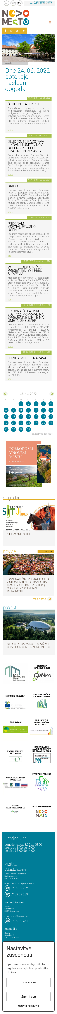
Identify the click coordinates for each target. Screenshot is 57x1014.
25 (43, 422)
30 (28, 429)
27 (6, 429)
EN (20, 3)
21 (13, 422)
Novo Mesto (22, 17)
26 (51, 422)
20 (6, 422)
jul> (51, 393)
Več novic (39, 599)
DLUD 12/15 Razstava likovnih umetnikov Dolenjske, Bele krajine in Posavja (26, 146)
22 (21, 422)
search (6, 3)
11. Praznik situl (19, 534)
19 (51, 416)
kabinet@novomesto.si (19, 916)
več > (10, 130)
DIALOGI (14, 186)
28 (13, 429)
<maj (5, 393)
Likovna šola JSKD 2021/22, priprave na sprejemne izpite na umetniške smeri (26, 316)
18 (43, 416)
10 (36, 410)
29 (21, 429)
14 (13, 416)
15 (21, 416)
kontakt (13, 3)
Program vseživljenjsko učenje (22, 227)
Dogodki (8, 63)
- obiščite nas (40, 3)
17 (36, 416)
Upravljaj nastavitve (28, 1005)
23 (28, 422)
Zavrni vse (28, 996)
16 (28, 416)
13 (6, 416)
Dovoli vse (28, 982)
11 (43, 410)
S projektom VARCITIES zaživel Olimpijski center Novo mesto (28, 645)
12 (51, 410)
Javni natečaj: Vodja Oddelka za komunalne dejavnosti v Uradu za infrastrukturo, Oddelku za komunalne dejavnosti (28, 585)
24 (36, 422)
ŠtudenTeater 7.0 (23, 104)
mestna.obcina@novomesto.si (22, 883)
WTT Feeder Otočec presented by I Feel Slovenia (25, 270)
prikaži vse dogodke (42, 433)
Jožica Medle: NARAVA (27, 358)
